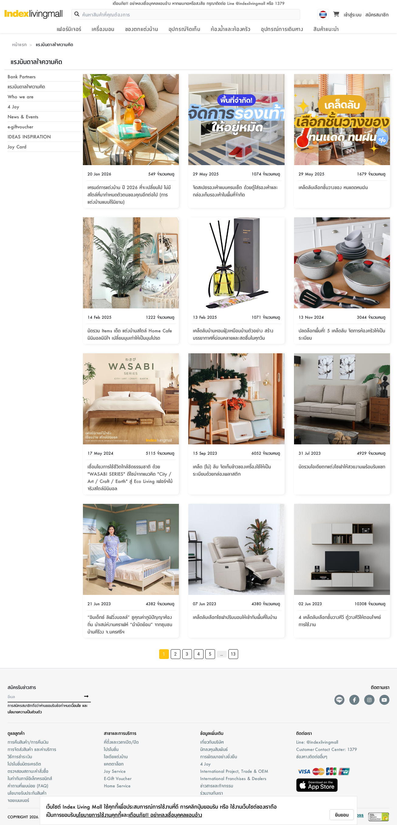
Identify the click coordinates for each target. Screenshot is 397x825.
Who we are (20, 96)
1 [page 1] (164, 654)
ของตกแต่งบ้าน (141, 29)
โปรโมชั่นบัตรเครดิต (24, 763)
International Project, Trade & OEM (234, 771)
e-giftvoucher (20, 126)
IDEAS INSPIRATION (29, 136)
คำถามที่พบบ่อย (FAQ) (28, 785)
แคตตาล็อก (114, 763)
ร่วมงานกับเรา (211, 792)
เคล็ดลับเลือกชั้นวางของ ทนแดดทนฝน (333, 187)
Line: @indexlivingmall (317, 741)
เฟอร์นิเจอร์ (69, 29)
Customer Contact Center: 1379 (326, 749)
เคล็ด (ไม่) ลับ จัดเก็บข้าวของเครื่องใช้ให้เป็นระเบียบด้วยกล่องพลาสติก (232, 470)
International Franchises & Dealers (233, 778)
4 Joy (13, 106)
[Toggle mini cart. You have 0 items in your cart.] (336, 14)
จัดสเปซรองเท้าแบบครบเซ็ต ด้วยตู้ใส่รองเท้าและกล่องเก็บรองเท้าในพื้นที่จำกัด (235, 191)
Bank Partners (22, 76)
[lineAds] (339, 700)
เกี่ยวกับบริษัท (212, 741)
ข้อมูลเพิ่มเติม (211, 733)
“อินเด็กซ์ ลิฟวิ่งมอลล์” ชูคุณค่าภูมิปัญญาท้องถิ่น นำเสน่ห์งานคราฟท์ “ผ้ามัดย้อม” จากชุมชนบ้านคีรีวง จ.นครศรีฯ (129, 624)
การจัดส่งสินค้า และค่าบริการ (32, 749)
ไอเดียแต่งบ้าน (116, 756)
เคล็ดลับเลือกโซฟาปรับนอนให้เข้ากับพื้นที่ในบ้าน (235, 616)
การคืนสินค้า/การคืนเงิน (28, 741)
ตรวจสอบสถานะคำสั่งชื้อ (28, 771)
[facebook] (354, 700)
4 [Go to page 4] (198, 654)
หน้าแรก (19, 44)
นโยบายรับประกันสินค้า (27, 792)
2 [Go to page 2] (175, 654)
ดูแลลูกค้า (16, 733)
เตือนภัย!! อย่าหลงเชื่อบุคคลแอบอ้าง (165, 815)
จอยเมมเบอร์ (18, 800)
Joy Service (115, 771)
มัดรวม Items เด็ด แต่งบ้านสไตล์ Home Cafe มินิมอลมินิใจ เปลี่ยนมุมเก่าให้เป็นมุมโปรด (129, 334)
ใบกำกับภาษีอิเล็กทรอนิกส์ (30, 778)
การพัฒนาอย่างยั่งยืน (218, 756)
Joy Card (17, 146)
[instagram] (369, 700)
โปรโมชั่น (111, 749)
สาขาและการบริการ (120, 733)
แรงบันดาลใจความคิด (26, 86)
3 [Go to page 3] (187, 654)
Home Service (117, 785)
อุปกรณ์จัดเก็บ (184, 29)
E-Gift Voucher (118, 778)
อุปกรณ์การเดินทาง (282, 29)
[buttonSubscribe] (86, 696)
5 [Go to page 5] (210, 654)
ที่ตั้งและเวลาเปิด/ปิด (121, 741)
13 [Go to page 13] (233, 654)
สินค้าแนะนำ (326, 29)
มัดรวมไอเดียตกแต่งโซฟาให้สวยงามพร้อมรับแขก (342, 466)
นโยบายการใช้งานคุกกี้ (98, 815)
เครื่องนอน (103, 29)
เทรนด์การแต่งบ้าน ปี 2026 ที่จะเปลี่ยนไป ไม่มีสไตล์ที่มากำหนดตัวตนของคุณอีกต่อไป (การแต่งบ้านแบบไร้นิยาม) (129, 194)
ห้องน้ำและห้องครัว (230, 29)
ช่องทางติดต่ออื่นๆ (311, 756)
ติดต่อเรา (304, 733)
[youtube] (384, 700)
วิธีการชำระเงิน (20, 756)
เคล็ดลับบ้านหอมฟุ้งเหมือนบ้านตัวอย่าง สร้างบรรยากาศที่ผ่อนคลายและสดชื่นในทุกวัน (233, 334)
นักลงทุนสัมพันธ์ (214, 749)
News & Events (23, 116)
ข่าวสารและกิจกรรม (216, 785)
